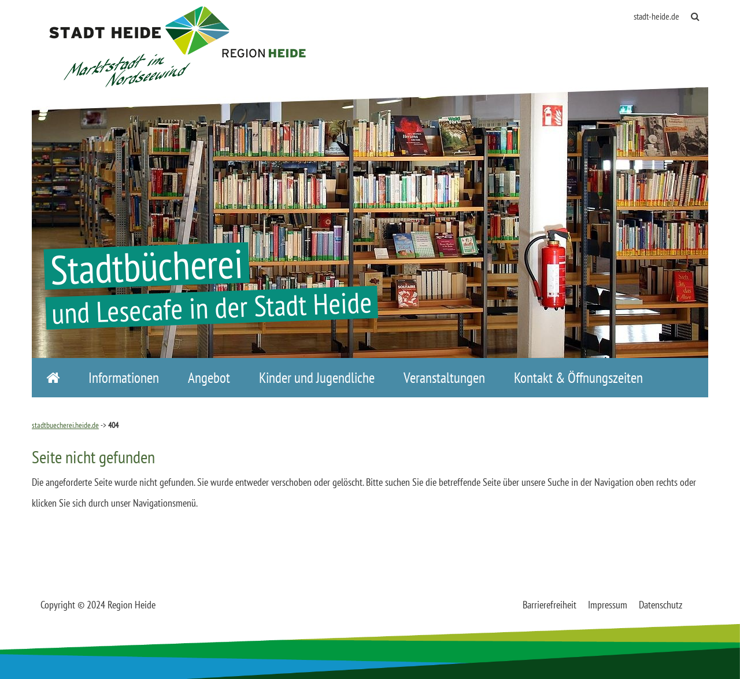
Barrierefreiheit (549, 604)
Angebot (209, 377)
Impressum (607, 604)
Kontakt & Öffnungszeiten (578, 377)
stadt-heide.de (656, 16)
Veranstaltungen (444, 377)
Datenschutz (660, 604)
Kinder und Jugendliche (317, 377)
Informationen (123, 377)
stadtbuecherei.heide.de (65, 425)
